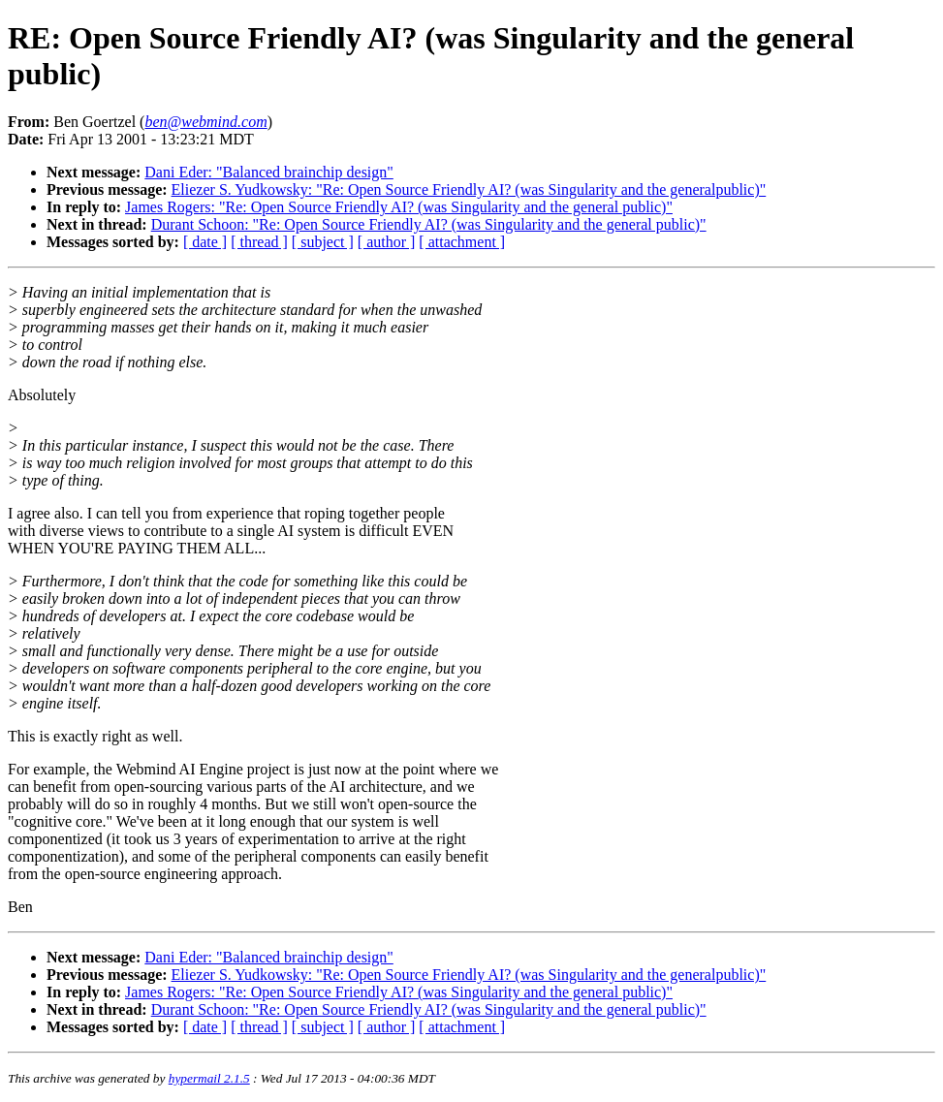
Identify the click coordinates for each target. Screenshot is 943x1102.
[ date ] (205, 242)
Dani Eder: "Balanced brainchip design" (268, 172)
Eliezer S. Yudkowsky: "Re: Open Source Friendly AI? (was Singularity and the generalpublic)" (469, 189)
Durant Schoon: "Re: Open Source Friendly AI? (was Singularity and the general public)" (429, 224)
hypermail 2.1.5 (209, 1078)
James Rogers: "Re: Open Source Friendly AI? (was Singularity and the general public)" (399, 207)
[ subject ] (323, 242)
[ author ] (387, 242)
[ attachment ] (462, 242)
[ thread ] (259, 242)
